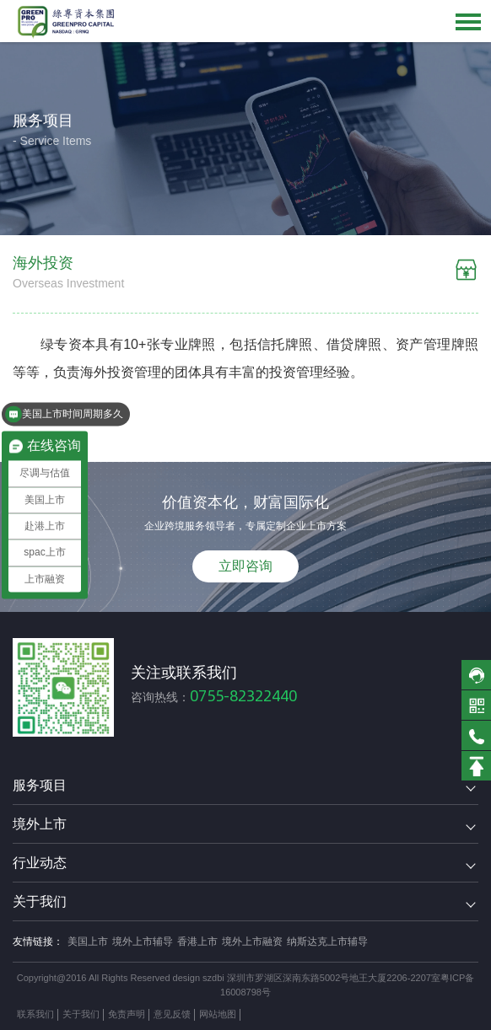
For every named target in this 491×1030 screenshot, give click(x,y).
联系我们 (35, 1014)
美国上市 (87, 941)
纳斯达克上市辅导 (327, 941)
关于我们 (81, 1014)
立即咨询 (245, 566)
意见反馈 (172, 1014)
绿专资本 (68, 344)
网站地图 (217, 1014)
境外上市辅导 (142, 941)
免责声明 (126, 1014)
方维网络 (308, 1014)
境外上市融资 (252, 941)
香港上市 (197, 941)
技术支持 (263, 1014)
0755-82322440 (243, 695)
